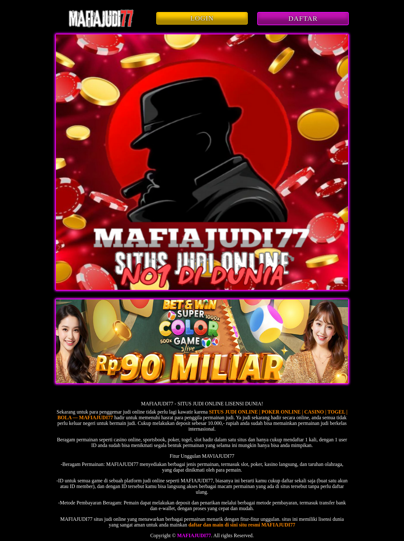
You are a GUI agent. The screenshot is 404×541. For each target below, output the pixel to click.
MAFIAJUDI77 (194, 535)
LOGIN (202, 18)
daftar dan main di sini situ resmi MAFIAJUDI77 (241, 524)
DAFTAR (303, 18)
